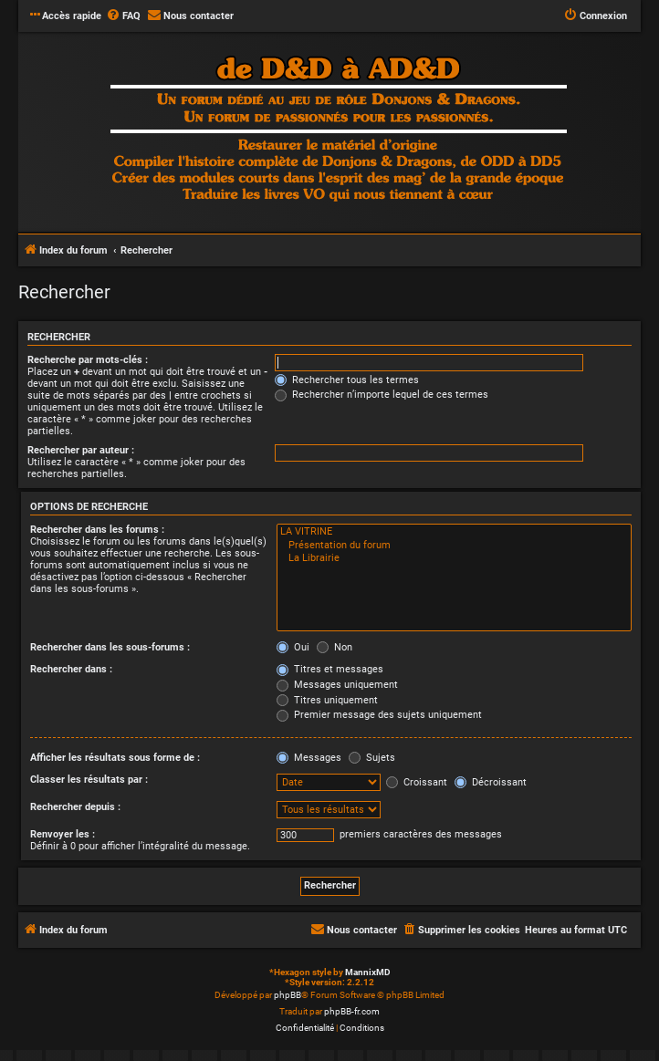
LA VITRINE (454, 531)
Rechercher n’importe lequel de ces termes (381, 394)
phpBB (287, 995)
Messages (309, 758)
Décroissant (491, 782)
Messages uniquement (337, 685)
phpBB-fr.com (352, 1011)
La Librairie (454, 558)
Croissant (416, 782)
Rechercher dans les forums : (97, 530)
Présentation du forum (454, 545)
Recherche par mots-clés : (87, 360)
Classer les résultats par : (89, 779)
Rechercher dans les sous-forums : (110, 647)
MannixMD (368, 972)
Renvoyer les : (62, 834)
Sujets (372, 758)
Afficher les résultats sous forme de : (115, 758)
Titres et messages (330, 669)
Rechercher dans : (71, 669)
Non (334, 647)
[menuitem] (123, 16)
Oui (293, 647)
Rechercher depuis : (75, 807)
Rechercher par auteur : (80, 450)
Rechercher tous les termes (347, 380)
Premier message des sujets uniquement (379, 715)
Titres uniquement (327, 700)
